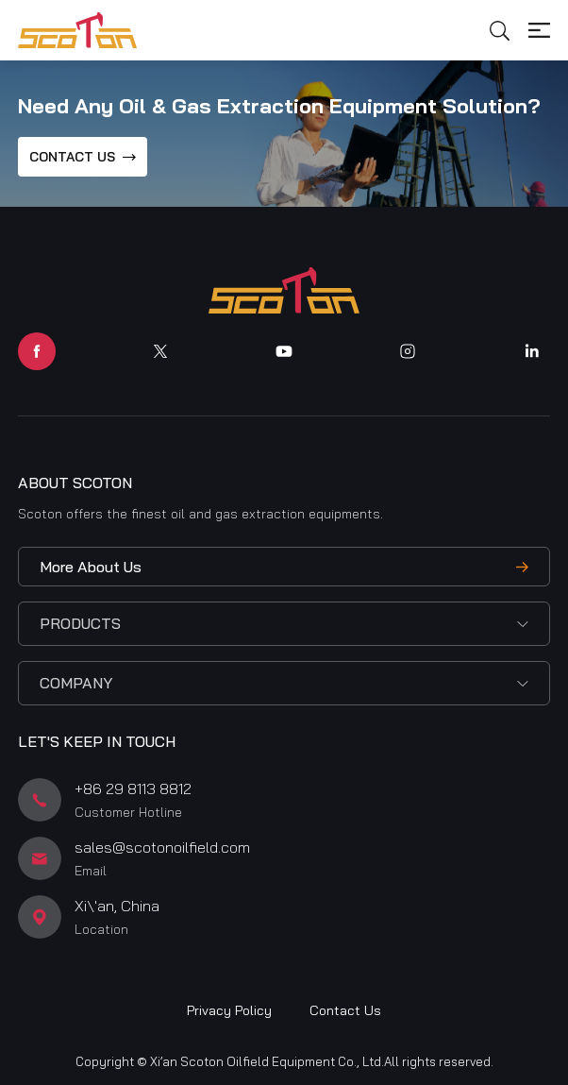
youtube (284, 351)
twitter (160, 351)
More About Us (91, 566)
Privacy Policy (229, 1010)
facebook (37, 351)
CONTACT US (72, 156)
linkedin (531, 351)
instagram (407, 351)
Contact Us (345, 1010)
